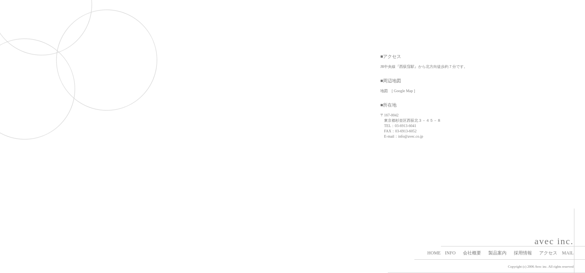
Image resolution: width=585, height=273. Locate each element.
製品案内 (497, 253)
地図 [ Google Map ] (397, 91)
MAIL (568, 253)
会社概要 (472, 253)
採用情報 (523, 253)
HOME (434, 253)
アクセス (548, 253)
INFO (450, 253)
